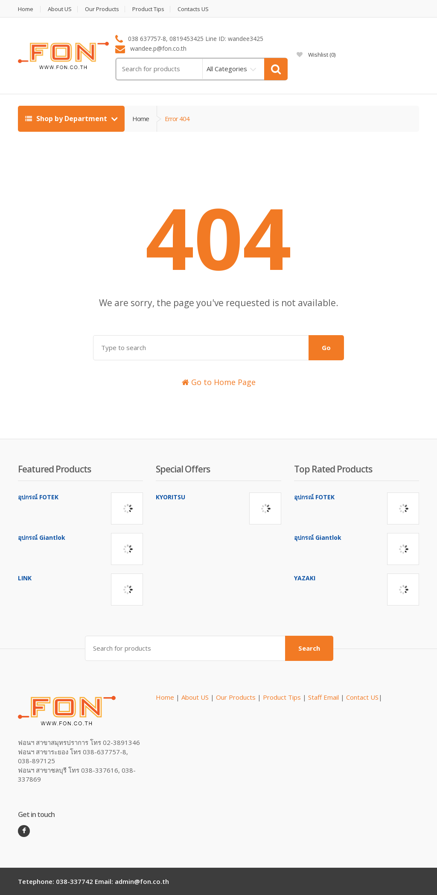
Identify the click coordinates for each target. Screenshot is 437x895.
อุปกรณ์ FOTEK (38, 497)
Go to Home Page (219, 382)
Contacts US (193, 9)
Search (309, 648)
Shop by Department (67, 118)
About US (60, 9)
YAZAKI (304, 578)
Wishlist (316, 54)
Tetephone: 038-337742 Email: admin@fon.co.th (93, 881)
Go (326, 347)
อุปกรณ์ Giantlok (41, 537)
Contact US (362, 697)
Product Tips (148, 9)
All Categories (227, 68)
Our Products (102, 9)
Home (25, 9)
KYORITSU (170, 497)
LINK (25, 578)
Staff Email (323, 697)
